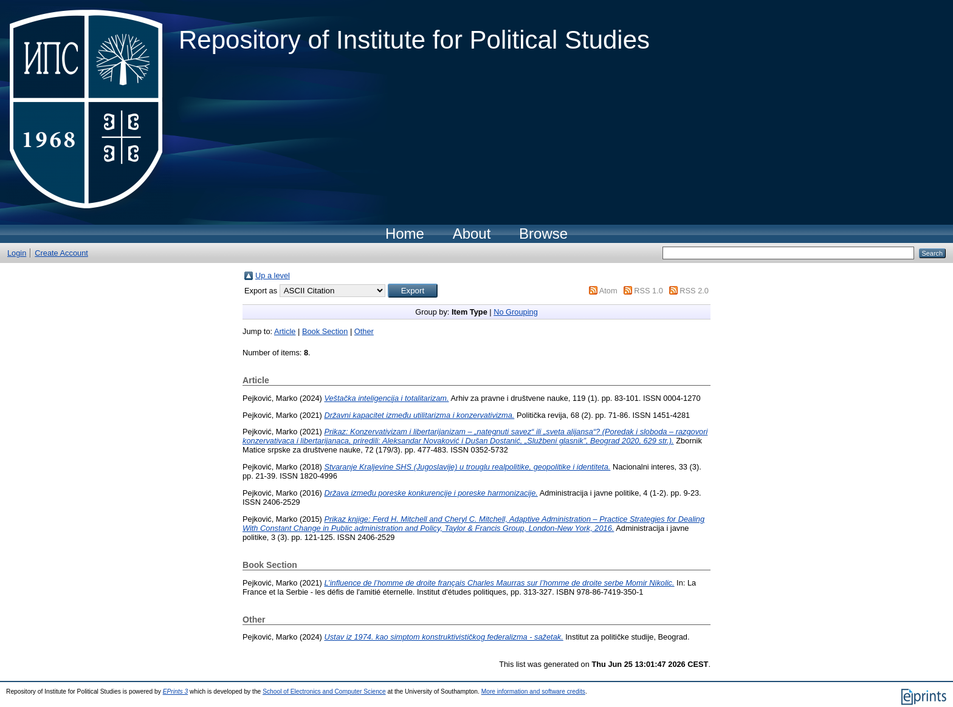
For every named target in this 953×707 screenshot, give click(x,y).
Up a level (272, 275)
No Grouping (516, 311)
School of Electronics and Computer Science (324, 691)
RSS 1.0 (648, 290)
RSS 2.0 (694, 290)
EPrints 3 (175, 691)
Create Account (61, 253)
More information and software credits (533, 691)
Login (16, 253)
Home (404, 233)
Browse (543, 233)
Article (285, 331)
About (472, 233)
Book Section (325, 331)
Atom (608, 290)
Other (364, 331)
